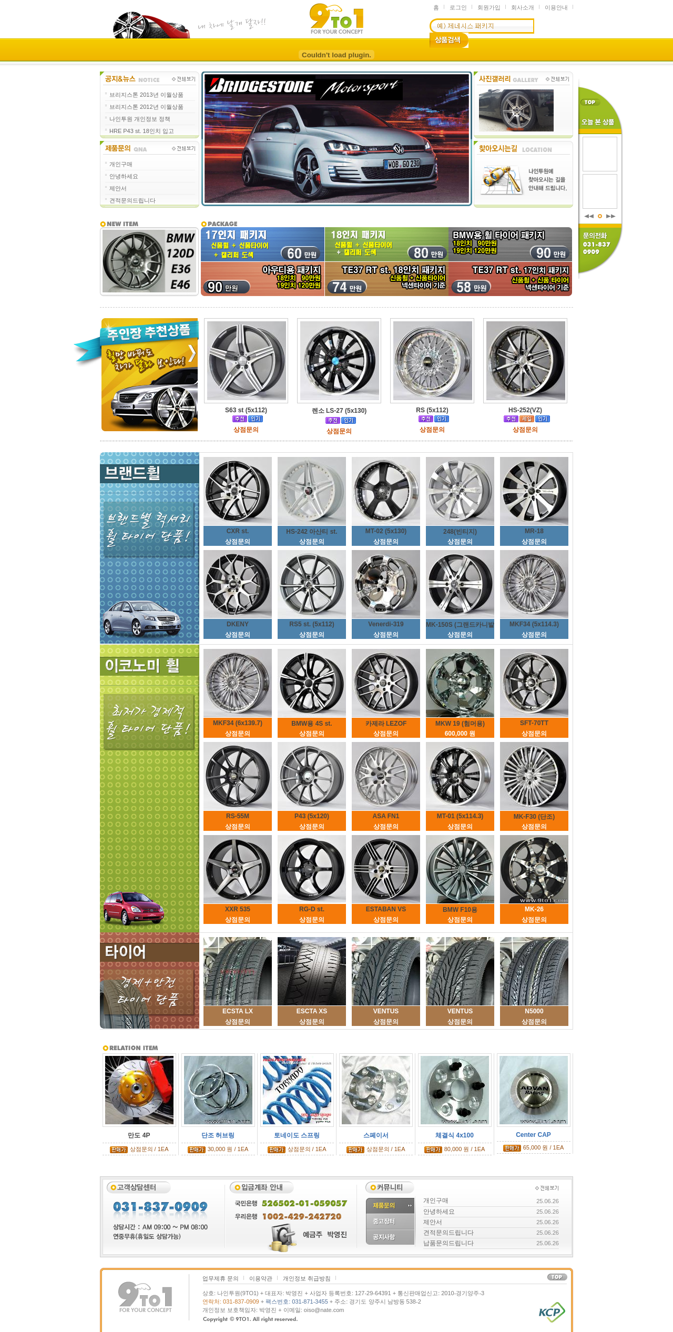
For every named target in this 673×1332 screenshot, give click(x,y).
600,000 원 (460, 733)
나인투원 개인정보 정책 (139, 119)
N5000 (534, 1011)
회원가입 (489, 7)
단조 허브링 (217, 1135)
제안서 (118, 188)
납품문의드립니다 (448, 1243)
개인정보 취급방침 (307, 1278)
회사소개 (522, 7)
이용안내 (556, 7)
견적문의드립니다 (132, 200)
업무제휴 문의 (220, 1278)
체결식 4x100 (454, 1135)
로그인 (458, 7)
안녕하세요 (123, 176)
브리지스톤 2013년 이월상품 (146, 94)
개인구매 (120, 164)
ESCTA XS (312, 1011)
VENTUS (386, 1011)
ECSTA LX (237, 1011)
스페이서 (376, 1135)
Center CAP (533, 1134)
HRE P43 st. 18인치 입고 (141, 131)
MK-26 (534, 909)
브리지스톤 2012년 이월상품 (146, 107)
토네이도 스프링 (297, 1135)
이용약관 (260, 1278)
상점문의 (237, 541)
